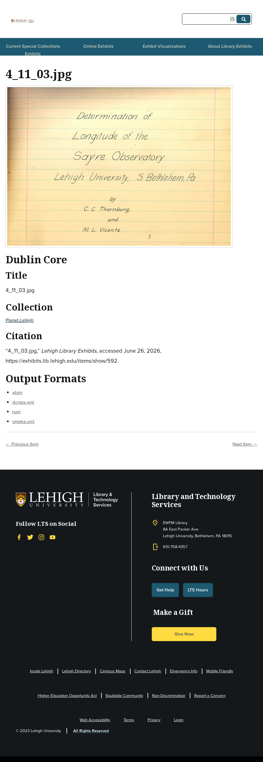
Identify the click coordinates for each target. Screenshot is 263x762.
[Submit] (243, 19)
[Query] (217, 19)
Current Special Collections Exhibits (33, 50)
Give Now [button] (184, 634)
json (16, 411)
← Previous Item (22, 444)
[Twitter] (30, 537)
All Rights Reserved (91, 731)
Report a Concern (210, 695)
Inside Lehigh (41, 671)
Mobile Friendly (219, 671)
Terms (129, 720)
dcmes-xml (23, 402)
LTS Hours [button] (198, 590)
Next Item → (245, 444)
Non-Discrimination (168, 695)
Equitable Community (124, 695)
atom (17, 392)
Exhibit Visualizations (164, 46)
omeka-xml (23, 421)
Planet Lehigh (20, 320)
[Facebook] (19, 537)
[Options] (233, 19)
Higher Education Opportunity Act (67, 695)
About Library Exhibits (230, 46)
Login (178, 720)
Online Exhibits (98, 46)
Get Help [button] (165, 590)
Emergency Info (183, 671)
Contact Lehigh (147, 671)
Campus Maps (112, 671)
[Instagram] (41, 537)
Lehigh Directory (76, 671)
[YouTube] (52, 537)
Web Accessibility (95, 720)
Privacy (154, 720)
